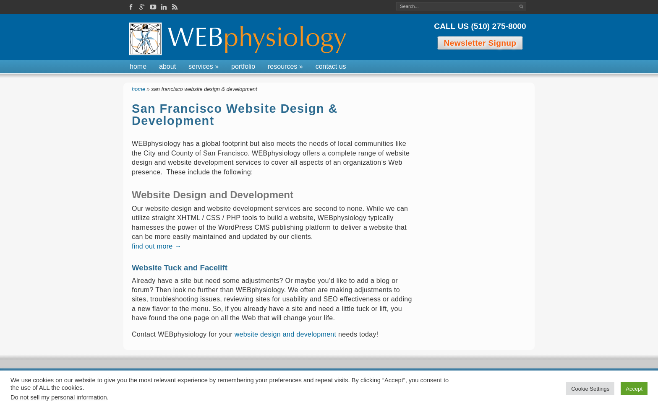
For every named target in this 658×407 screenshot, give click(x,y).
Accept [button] (634, 389)
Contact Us (331, 66)
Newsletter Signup (480, 43)
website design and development (286, 334)
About (167, 66)
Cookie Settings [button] (590, 389)
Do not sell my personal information (58, 397)
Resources (285, 66)
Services (203, 66)
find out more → (157, 246)
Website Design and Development (212, 194)
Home (138, 66)
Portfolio (243, 66)
